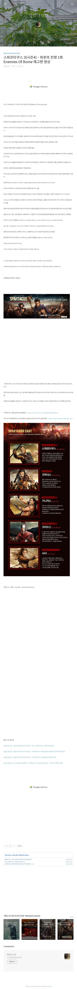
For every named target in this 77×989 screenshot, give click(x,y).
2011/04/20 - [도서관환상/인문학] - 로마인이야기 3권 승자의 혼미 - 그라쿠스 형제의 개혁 (33, 763)
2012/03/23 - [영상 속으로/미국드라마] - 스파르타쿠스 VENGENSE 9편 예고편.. (30, 757)
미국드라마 (15, 855)
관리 (49, 42)
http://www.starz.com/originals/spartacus (42, 413)
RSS (41, 42)
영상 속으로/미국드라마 (12, 53)
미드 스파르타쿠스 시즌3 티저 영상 (14, 861)
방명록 (34, 42)
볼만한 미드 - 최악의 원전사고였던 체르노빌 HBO (17, 859)
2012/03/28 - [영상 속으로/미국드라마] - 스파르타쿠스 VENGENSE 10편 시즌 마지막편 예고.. (35, 752)
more (71, 917)
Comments (9, 946)
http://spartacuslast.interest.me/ (60, 419)
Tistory (50, 986)
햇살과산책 (38, 15)
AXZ (38, 986)
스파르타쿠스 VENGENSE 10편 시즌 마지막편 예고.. (18, 864)
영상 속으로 (8, 855)
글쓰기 (27, 42)
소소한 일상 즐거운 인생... (14, 957)
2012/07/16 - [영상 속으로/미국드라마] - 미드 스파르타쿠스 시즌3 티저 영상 (29, 746)
